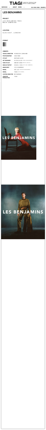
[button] (6, 7)
